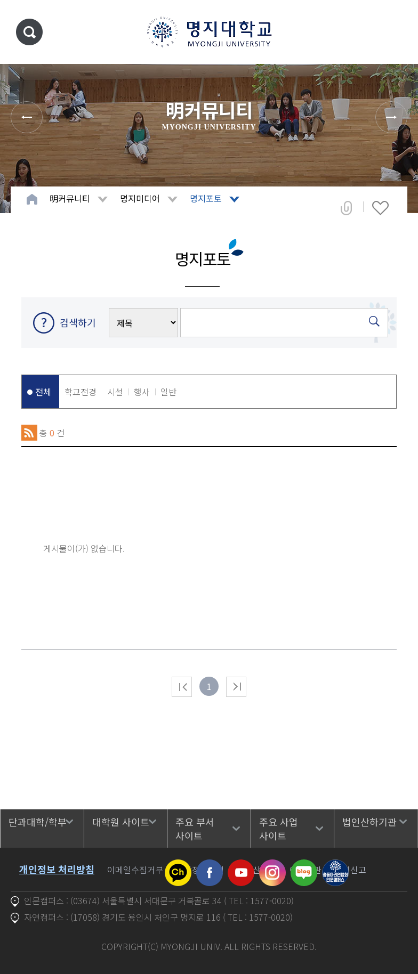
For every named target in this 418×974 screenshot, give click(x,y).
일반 (168, 391)
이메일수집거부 (135, 869)
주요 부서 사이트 (194, 828)
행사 (142, 391)
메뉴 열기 (394, 32)
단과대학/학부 (38, 822)
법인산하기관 (369, 822)
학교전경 (81, 391)
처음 (182, 687)
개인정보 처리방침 (56, 869)
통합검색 (29, 32)
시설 (115, 391)
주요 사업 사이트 (278, 828)
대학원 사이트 (120, 822)
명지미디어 (140, 198)
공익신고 (350, 869)
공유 (346, 208)
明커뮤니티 (69, 198)
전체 (43, 391)
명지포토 (206, 198)
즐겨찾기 (380, 208)
